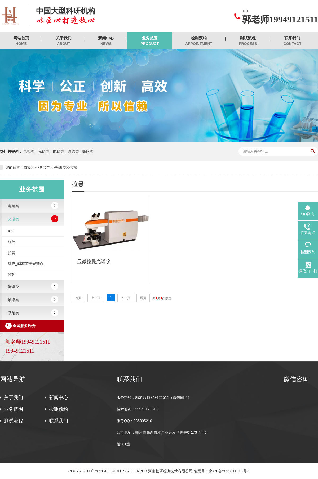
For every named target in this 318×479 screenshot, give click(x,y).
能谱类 (58, 151)
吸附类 (88, 151)
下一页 (125, 298)
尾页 (143, 298)
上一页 (95, 298)
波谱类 (73, 151)
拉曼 (74, 167)
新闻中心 (106, 41)
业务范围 (149, 41)
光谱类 (43, 151)
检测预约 (198, 41)
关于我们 (64, 41)
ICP (11, 231)
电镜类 (28, 151)
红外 (11, 242)
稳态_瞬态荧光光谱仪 (25, 263)
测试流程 (248, 41)
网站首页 (21, 41)
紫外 (11, 274)
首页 (27, 167)
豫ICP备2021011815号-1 (229, 471)
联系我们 (292, 41)
